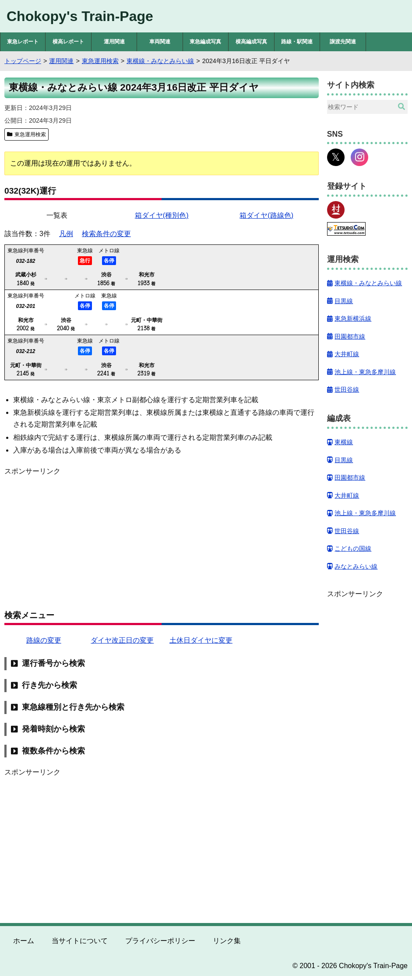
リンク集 (227, 940)
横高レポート (68, 42)
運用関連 (114, 42)
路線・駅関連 (297, 42)
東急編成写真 (205, 42)
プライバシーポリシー (160, 940)
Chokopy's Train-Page (80, 16)
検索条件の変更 (106, 233)
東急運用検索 (30, 134)
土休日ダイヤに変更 (200, 640)
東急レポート (23, 42)
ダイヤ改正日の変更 (122, 640)
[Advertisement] (161, 538)
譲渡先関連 (343, 42)
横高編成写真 (251, 42)
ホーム (23, 940)
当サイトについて (80, 940)
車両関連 (159, 42)
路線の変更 (43, 640)
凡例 (66, 233)
